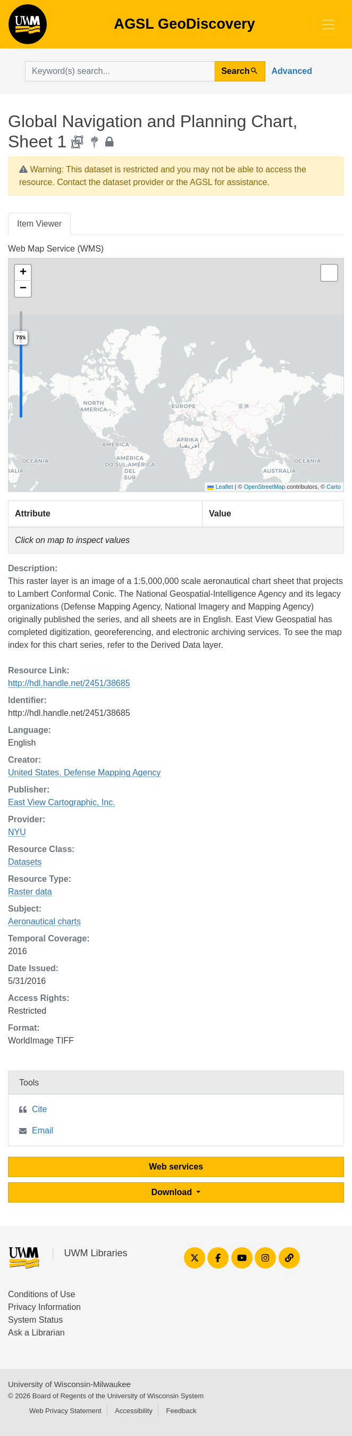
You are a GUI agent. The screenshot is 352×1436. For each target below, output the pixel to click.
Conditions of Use (41, 1294)
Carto (333, 486)
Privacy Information (44, 1307)
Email (42, 1130)
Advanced (292, 71)
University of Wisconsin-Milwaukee (69, 1384)
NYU (17, 832)
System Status (35, 1319)
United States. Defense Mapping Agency (84, 772)
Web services (176, 1166)
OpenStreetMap (265, 486)
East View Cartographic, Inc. (61, 802)
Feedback (181, 1411)
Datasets (24, 861)
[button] (23, 273)
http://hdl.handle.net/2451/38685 (69, 683)
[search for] (120, 71)
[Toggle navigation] (328, 24)
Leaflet (220, 486)
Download (173, 1192)
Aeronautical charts (44, 921)
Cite (39, 1109)
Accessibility (134, 1411)
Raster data (30, 891)
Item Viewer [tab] (39, 223)
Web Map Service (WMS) (56, 248)
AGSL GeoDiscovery (27, 27)
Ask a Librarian (36, 1332)
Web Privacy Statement (65, 1411)
